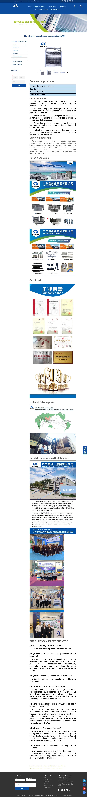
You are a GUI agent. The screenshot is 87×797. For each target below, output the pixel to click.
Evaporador (28, 25)
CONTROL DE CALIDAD (41, 9)
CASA (29, 7)
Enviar (19, 85)
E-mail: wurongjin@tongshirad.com (34, 0)
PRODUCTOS (53, 7)
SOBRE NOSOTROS (40, 7)
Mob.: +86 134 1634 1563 (19, 0)
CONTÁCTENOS (55, 9)
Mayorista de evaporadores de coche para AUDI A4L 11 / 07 (49, 768)
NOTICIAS (63, 7)
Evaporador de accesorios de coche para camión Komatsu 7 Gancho (50, 766)
